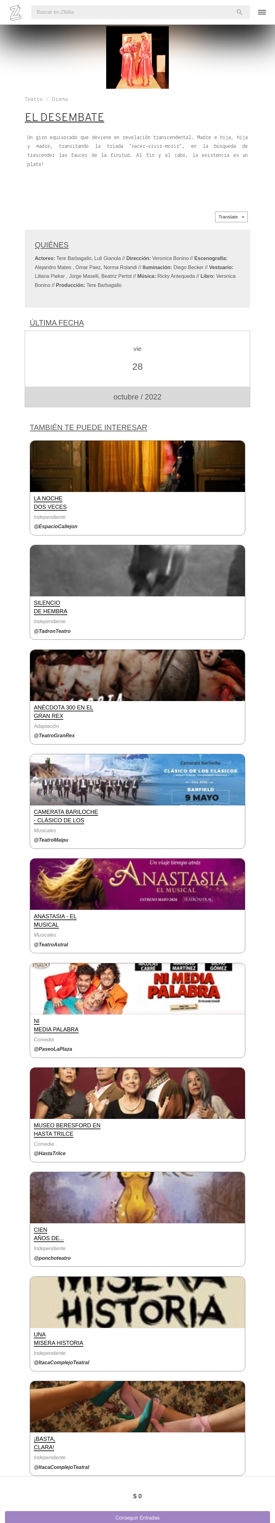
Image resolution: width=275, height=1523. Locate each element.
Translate (231, 216)
